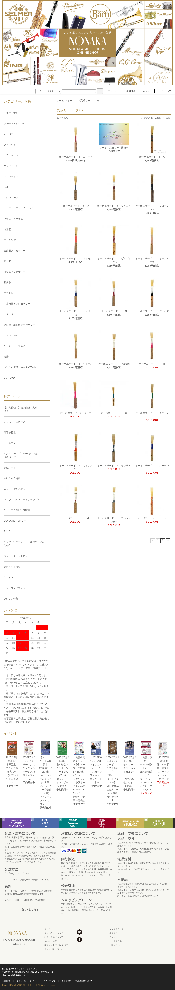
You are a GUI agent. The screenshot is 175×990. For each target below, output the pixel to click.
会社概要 (6, 981)
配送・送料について (53, 937)
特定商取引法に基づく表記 (56, 945)
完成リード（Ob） (90, 100)
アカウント (111, 91)
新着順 (166, 118)
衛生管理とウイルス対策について (77, 981)
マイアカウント (116, 929)
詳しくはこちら (30, 909)
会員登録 (129, 91)
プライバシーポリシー (54, 949)
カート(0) (164, 91)
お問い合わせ (115, 945)
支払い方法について (53, 933)
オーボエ (72, 100)
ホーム (60, 100)
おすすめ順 (147, 118)
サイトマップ (49, 981)
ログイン (145, 91)
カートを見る (115, 941)
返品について (50, 941)
